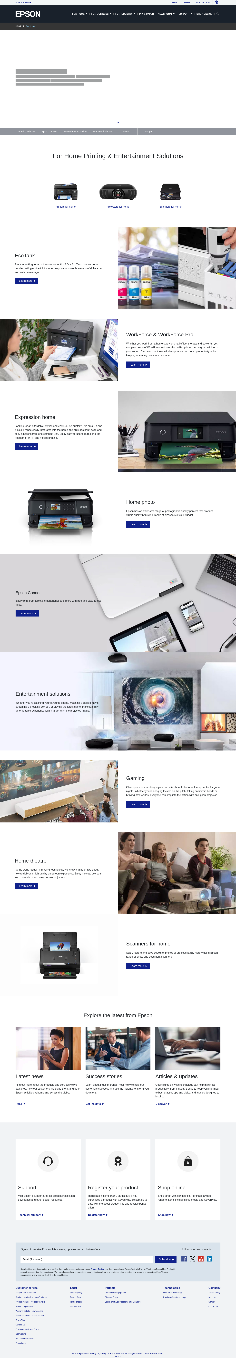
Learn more (25, 280)
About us (212, 1297)
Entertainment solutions (76, 131)
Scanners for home (102, 131)
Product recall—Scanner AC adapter (31, 1297)
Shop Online (204, 14)
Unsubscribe (75, 1306)
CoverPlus (20, 1320)
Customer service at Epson (27, 1329)
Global (186, 3)
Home (174, 3)
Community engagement (115, 1293)
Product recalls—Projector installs (30, 1302)
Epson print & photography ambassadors (122, 1302)
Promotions (21, 1343)
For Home (78, 14)
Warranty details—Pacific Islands (30, 1315)
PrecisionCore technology (174, 1297)
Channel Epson (111, 1297)
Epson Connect (50, 131)
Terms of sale (76, 1302)
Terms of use (75, 1297)
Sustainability (214, 1293)
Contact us (20, 1325)
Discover (161, 1103)
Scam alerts (21, 1334)
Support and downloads (26, 1293)
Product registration (24, 1306)
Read (19, 1103)
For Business (100, 14)
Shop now (164, 1215)
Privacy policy (76, 1293)
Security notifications (25, 1338)
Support (184, 14)
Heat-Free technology (172, 1293)
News (126, 131)
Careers (212, 1302)
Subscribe (165, 1259)
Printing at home (27, 131)
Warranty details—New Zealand (29, 1311)
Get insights (94, 1103)
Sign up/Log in (203, 3)
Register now (96, 1215)
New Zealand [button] (22, 3)
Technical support (29, 1215)
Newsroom (165, 14)
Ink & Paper (146, 14)
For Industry (124, 14)
